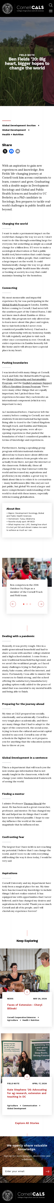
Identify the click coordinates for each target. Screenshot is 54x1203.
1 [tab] (23, 604)
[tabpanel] (27, 591)
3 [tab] (30, 604)
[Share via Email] (18, 151)
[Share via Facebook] (11, 151)
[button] (50, 11)
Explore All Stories (27, 1123)
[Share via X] (5, 151)
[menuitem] (50, 5)
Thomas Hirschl (32, 803)
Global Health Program (15, 304)
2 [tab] (27, 604)
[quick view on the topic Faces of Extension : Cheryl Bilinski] (27, 992)
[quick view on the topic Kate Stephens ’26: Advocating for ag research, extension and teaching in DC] (27, 1077)
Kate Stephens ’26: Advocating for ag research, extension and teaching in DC (27, 1093)
